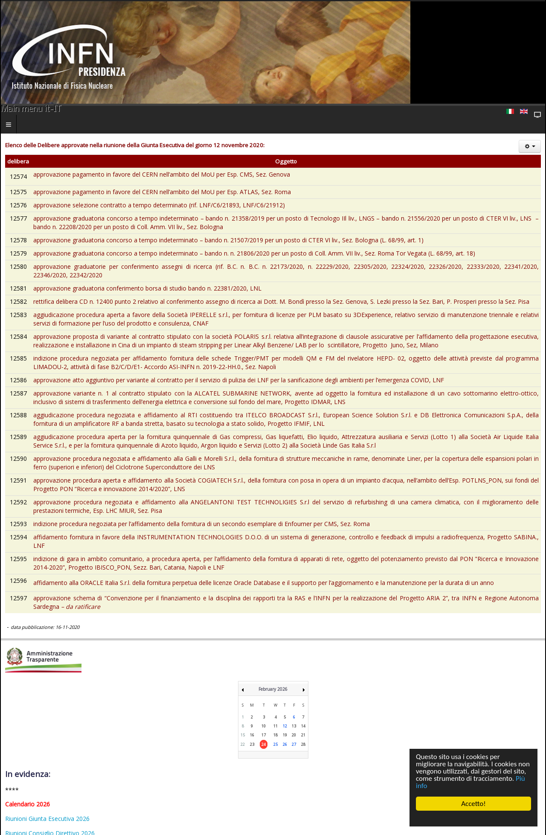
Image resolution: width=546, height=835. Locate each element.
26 (285, 744)
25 (275, 744)
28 (303, 744)
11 (275, 726)
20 (294, 735)
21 (303, 735)
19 (285, 735)
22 (243, 744)
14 (303, 726)
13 (294, 726)
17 (263, 735)
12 (285, 726)
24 (263, 744)
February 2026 (273, 689)
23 (252, 744)
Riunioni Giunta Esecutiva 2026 (47, 819)
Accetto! (473, 803)
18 (275, 735)
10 (263, 726)
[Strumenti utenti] (530, 146)
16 (252, 735)
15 (243, 735)
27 (294, 744)
